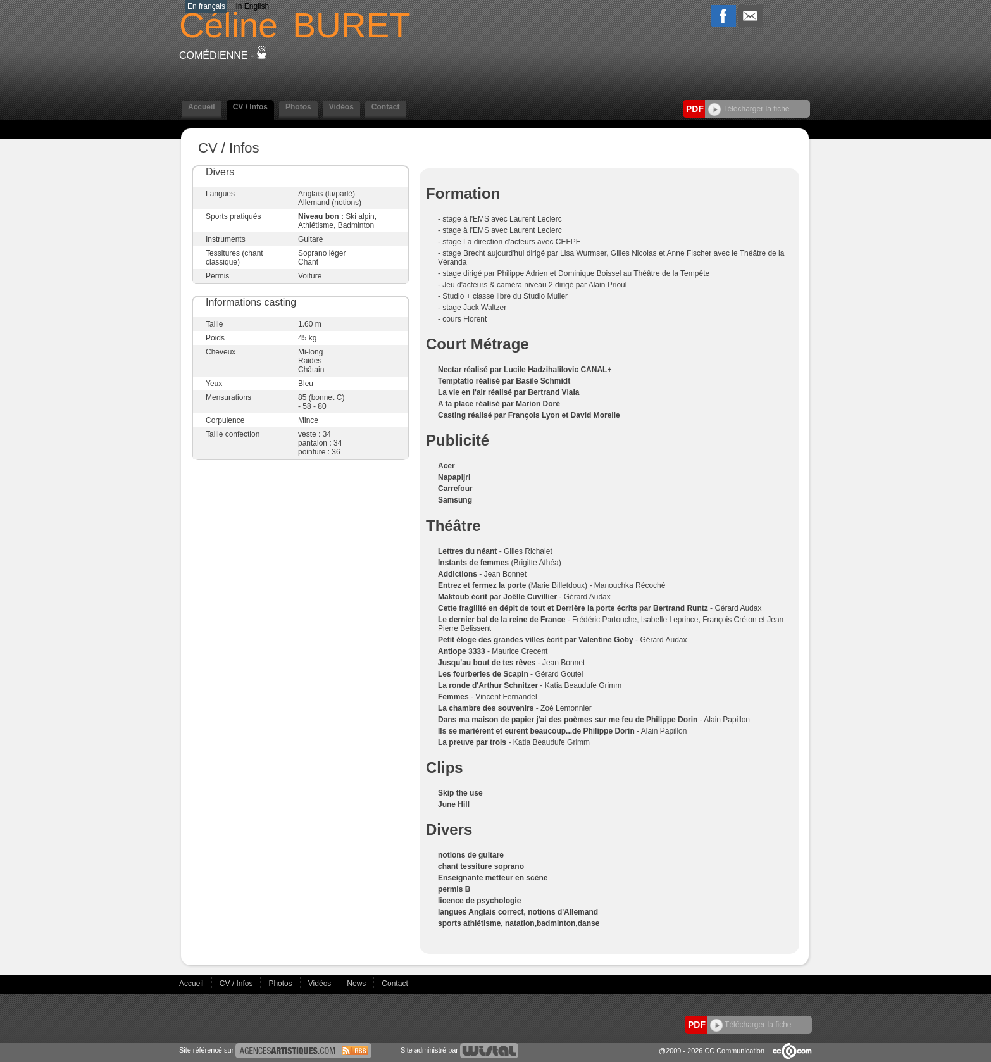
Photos (298, 107)
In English (252, 6)
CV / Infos (250, 107)
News (357, 983)
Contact (385, 107)
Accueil (201, 107)
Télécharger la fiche (749, 108)
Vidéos (341, 107)
